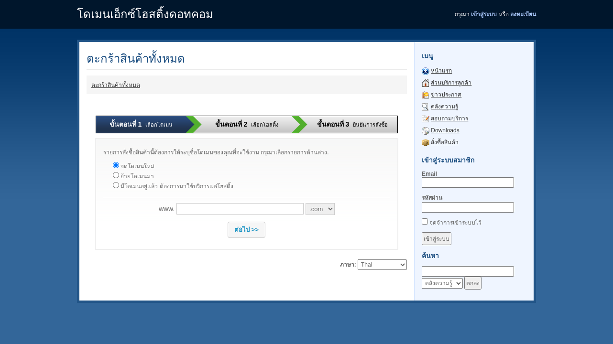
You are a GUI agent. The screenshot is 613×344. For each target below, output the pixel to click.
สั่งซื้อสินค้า (445, 142)
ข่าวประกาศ (446, 94)
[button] (246, 230)
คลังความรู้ (444, 106)
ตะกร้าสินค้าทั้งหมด (115, 85)
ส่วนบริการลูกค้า (451, 82)
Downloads (445, 130)
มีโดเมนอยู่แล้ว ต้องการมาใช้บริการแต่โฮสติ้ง (173, 186)
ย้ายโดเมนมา (133, 176)
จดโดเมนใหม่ (133, 166)
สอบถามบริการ (449, 118)
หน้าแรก (441, 70)
